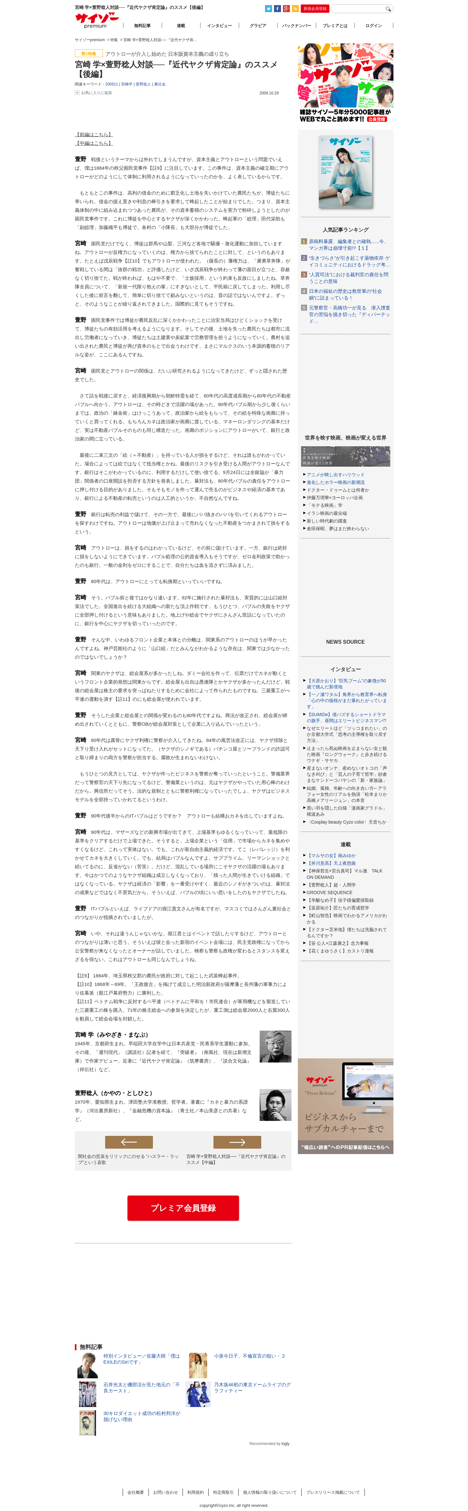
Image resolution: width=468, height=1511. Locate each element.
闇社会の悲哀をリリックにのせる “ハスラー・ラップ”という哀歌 (128, 1159)
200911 (111, 84)
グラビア (258, 25)
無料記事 (142, 25)
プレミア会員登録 (183, 1208)
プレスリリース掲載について (333, 1492)
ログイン (373, 25)
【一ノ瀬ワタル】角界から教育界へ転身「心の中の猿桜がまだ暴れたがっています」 (347, 700)
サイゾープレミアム (97, 20)
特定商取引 (223, 1492)
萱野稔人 (143, 84)
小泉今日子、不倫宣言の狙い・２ (250, 1356)
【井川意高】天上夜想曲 (331, 863)
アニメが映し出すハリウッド (336, 474)
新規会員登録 (315, 8)
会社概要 (135, 1492)
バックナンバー (296, 25)
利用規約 (195, 1492)
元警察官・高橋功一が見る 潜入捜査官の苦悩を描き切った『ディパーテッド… (349, 314)
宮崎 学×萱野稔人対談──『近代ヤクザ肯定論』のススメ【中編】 (236, 1159)
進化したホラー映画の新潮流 (336, 482)
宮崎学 (127, 84)
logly (286, 1443)
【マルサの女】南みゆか (331, 855)
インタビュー (219, 25)
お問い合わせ (165, 1492)
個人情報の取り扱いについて (270, 1492)
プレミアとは (335, 25)
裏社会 (160, 84)
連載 (181, 25)
